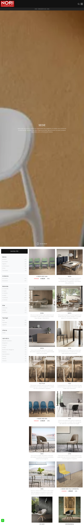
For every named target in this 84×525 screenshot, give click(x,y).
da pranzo (5, 280)
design (4, 310)
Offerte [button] (4, 330)
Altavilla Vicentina (7, 340)
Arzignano (5, 343)
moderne (4, 312)
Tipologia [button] (5, 318)
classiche (4, 308)
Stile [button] (3, 305)
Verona (4, 358)
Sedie (48, 9)
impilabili (4, 322)
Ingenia (4, 263)
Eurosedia (5, 261)
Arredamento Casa (42, 9)
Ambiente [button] (5, 276)
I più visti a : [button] (5, 338)
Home (36, 9)
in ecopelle (5, 288)
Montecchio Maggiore (8, 349)
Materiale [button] (5, 286)
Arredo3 (4, 259)
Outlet (3, 332)
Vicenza (4, 360)
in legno (4, 291)
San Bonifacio (6, 354)
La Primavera (5, 266)
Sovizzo (4, 356)
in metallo (5, 293)
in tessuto (4, 300)
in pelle (4, 295)
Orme (3, 268)
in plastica (5, 297)
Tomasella (5, 270)
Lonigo (4, 347)
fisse (3, 320)
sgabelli (4, 324)
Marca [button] (4, 257)
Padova (4, 352)
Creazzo (4, 345)
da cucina (5, 278)
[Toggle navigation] (81, 4)
